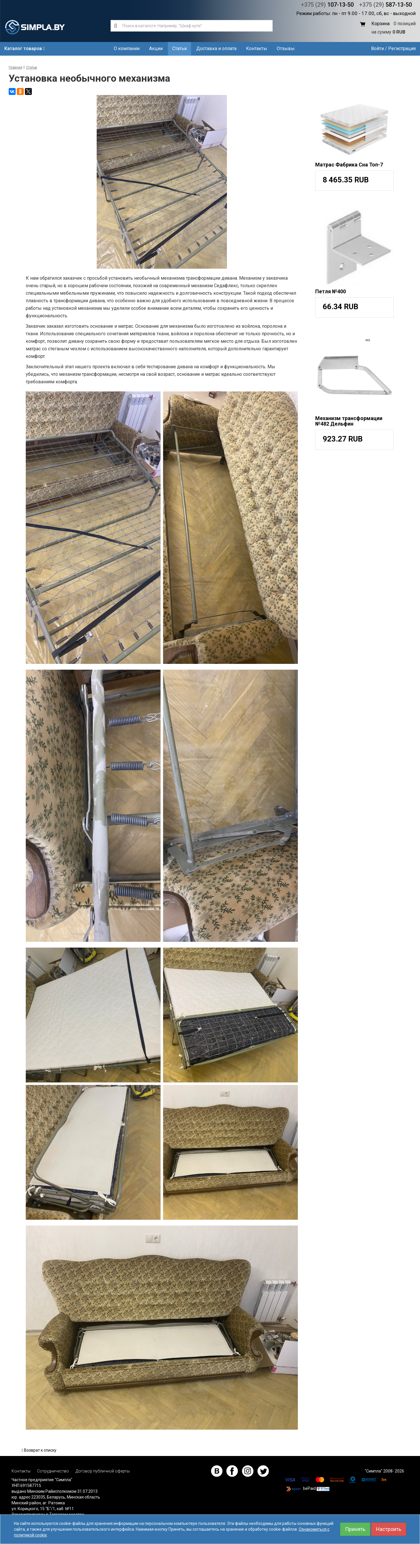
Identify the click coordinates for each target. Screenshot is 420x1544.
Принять (355, 1529)
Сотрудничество (53, 1471)
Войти (377, 48)
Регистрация (402, 48)
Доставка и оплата (216, 48)
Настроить (388, 1529)
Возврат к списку (39, 1450)
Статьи (179, 48)
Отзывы (286, 48)
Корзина (380, 23)
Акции (156, 48)
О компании (127, 48)
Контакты (256, 48)
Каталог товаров (24, 48)
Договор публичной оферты (103, 1471)
